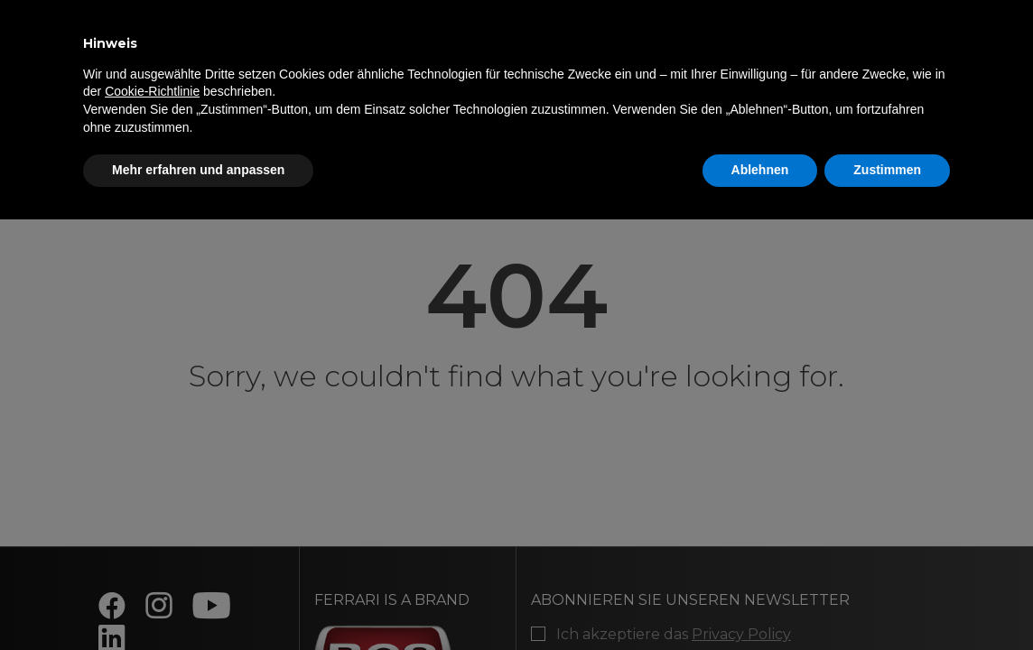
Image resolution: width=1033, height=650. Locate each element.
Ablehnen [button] (760, 169)
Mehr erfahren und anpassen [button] (198, 169)
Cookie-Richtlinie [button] (152, 91)
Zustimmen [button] (887, 169)
